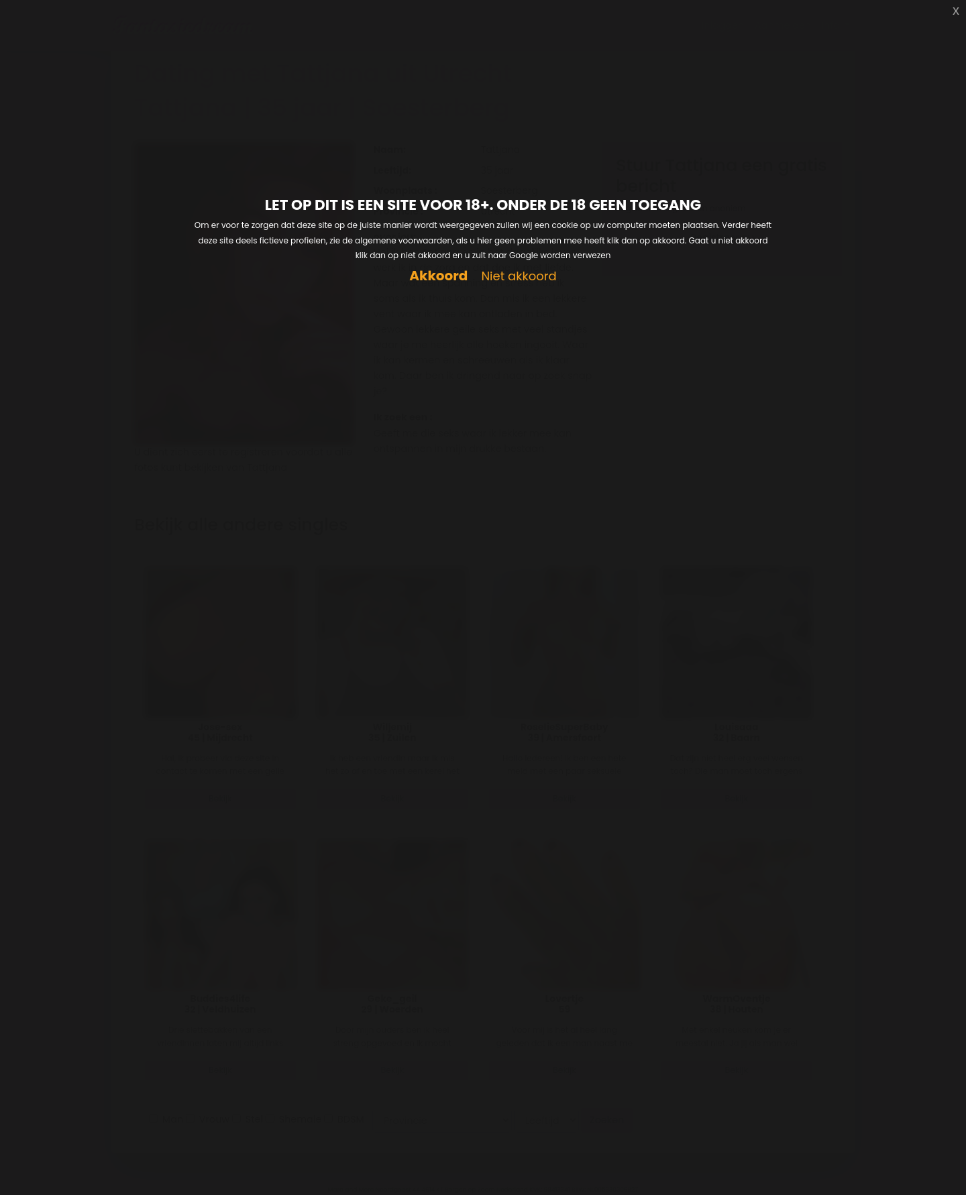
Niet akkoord (518, 276)
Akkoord (438, 276)
